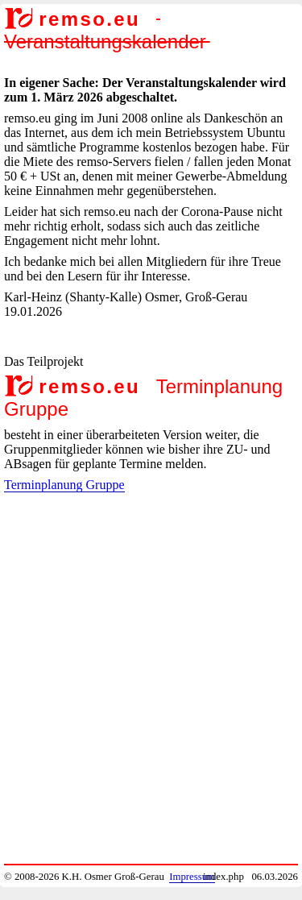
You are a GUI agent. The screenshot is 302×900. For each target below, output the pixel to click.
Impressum (192, 876)
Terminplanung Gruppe (64, 484)
